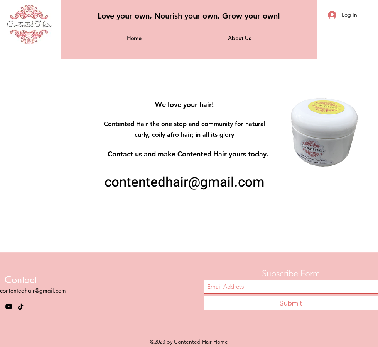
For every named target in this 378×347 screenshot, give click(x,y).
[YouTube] (9, 307)
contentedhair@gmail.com (185, 182)
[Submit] (291, 303)
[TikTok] (21, 307)
